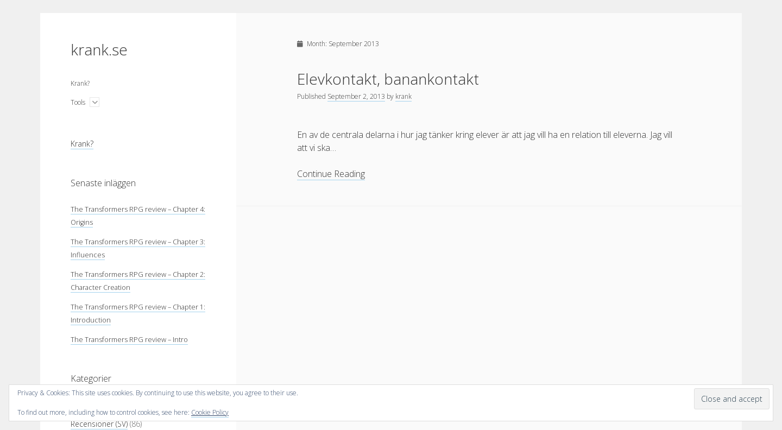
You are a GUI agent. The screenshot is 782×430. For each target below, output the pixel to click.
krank (403, 96)
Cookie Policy (210, 412)
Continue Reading (331, 174)
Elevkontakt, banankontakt (388, 78)
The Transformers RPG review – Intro (129, 339)
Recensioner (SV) (99, 424)
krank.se (99, 49)
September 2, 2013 (356, 96)
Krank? (80, 83)
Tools (78, 102)
